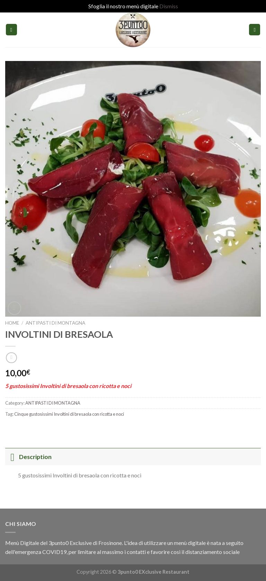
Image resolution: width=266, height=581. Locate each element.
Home (12, 323)
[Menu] (11, 29)
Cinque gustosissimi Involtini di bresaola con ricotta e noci (69, 414)
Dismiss (168, 6)
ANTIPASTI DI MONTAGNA (55, 323)
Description (28, 456)
